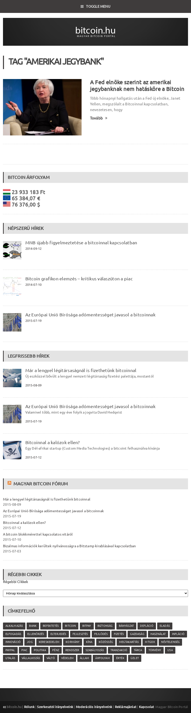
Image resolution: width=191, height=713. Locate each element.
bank (33, 625)
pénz (55, 650)
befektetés (51, 625)
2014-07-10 (33, 284)
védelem (67, 658)
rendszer (72, 650)
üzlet (135, 658)
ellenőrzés (35, 633)
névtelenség (170, 641)
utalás (10, 658)
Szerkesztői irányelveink (55, 707)
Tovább (99, 118)
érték (120, 658)
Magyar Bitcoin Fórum (40, 483)
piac (24, 650)
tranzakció (119, 650)
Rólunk (29, 707)
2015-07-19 (33, 320)
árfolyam (102, 658)
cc (4, 707)
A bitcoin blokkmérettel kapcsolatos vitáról (38, 534)
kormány (73, 641)
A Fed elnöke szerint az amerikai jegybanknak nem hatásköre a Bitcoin (137, 85)
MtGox (150, 641)
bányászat (126, 625)
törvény (154, 650)
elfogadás (13, 633)
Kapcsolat (146, 707)
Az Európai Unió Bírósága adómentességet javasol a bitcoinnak (90, 314)
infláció (178, 633)
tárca (138, 650)
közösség (106, 641)
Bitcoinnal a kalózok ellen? (52, 442)
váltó (51, 658)
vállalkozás (31, 658)
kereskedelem (49, 641)
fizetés (119, 633)
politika (40, 650)
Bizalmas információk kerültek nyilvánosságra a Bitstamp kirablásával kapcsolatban (69, 546)
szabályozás (95, 650)
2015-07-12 (33, 457)
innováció (13, 641)
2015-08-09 (33, 385)
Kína (89, 641)
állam (84, 658)
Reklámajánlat (126, 707)
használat (158, 633)
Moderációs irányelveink (94, 707)
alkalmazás (14, 625)
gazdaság (137, 633)
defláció (146, 625)
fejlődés (101, 633)
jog (30, 641)
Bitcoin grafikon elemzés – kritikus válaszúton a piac (79, 278)
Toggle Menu (95, 6)
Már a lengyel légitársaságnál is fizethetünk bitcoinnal (81, 370)
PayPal (10, 650)
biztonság (105, 625)
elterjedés (58, 633)
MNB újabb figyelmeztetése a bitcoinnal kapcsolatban (81, 242)
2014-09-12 (33, 248)
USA (170, 650)
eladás (165, 625)
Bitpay (86, 625)
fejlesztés (80, 633)
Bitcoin (70, 625)
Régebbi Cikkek (15, 582)
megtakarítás (129, 641)
